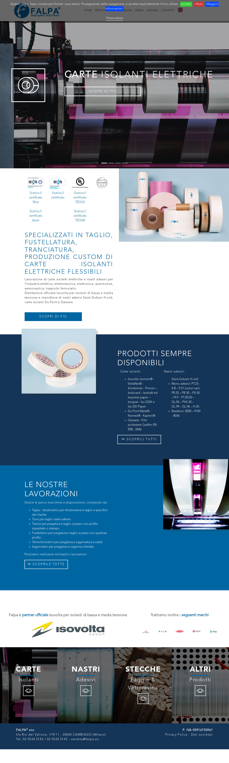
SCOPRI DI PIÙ (103, 91)
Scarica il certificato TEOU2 (80, 198)
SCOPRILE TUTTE (46, 564)
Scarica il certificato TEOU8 (80, 216)
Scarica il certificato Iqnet (35, 216)
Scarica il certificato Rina (35, 198)
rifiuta (198, 4)
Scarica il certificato (58, 195)
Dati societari (202, 734)
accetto (186, 4)
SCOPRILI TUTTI (139, 439)
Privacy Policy (176, 734)
